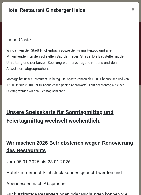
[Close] (133, 9)
